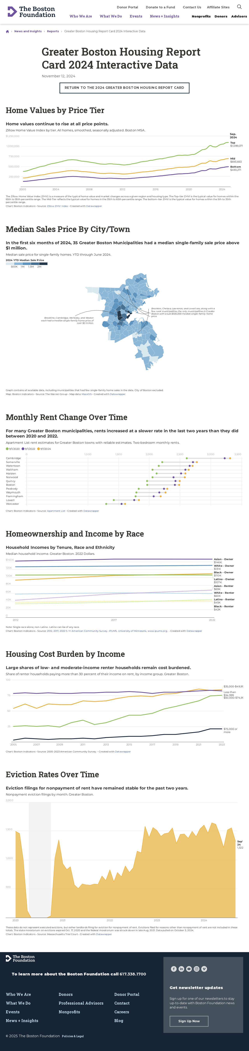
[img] (239, 6)
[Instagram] (196, 969)
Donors (221, 16)
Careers (121, 1011)
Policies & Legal (73, 1036)
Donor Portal (127, 7)
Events (136, 16)
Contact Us (192, 7)
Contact (122, 1003)
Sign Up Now (189, 1021)
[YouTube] (189, 969)
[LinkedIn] (181, 969)
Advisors (239, 16)
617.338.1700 (133, 974)
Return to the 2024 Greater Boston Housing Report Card (124, 88)
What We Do (111, 16)
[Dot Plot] (124, 470)
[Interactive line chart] (124, 164)
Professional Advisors (81, 1003)
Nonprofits (201, 16)
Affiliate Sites (218, 7)
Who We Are (80, 16)
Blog (118, 1020)
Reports (53, 31)
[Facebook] (173, 969)
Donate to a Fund (160, 7)
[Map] (124, 318)
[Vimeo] (204, 969)
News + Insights (164, 16)
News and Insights (28, 31)
